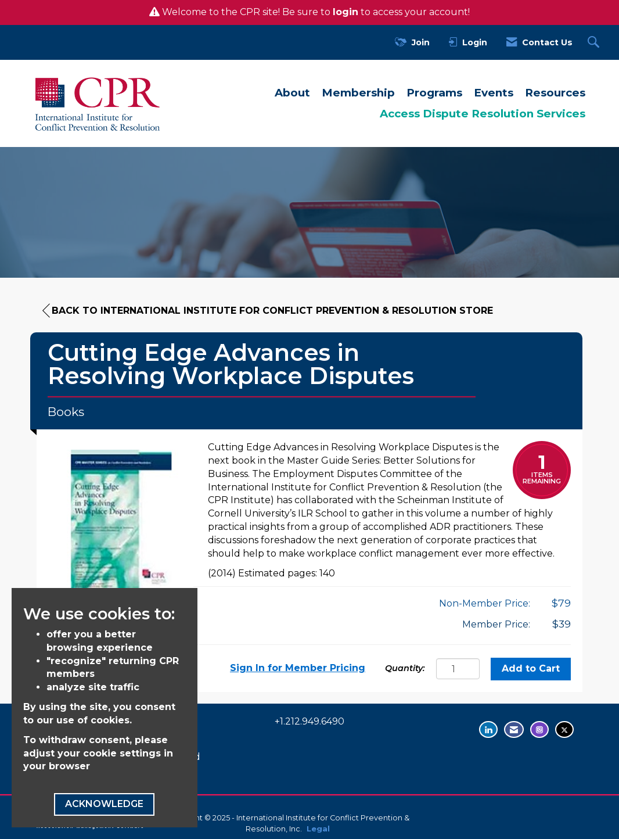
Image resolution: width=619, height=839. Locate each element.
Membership (358, 92)
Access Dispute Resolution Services (482, 113)
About (292, 92)
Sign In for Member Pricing (297, 667)
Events (493, 92)
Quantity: (405, 668)
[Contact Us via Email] (514, 729)
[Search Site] (595, 42)
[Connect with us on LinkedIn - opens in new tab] (488, 729)
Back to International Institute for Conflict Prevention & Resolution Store (267, 311)
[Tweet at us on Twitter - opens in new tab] (564, 729)
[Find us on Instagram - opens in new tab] (539, 729)
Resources (555, 92)
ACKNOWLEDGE (104, 803)
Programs (434, 92)
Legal (318, 828)
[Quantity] (458, 668)
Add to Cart (531, 668)
